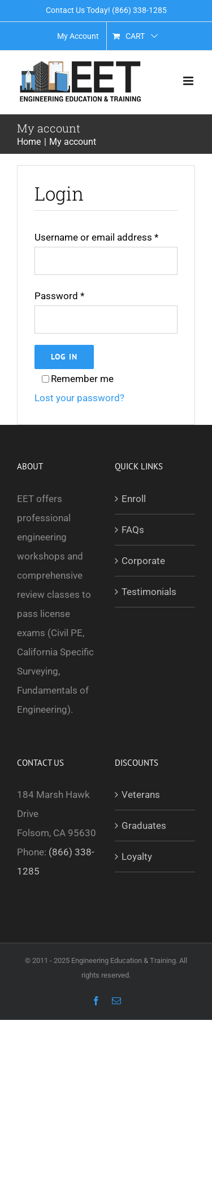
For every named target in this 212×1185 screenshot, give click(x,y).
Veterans (141, 794)
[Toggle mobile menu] (189, 81)
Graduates (144, 825)
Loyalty (137, 856)
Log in (64, 357)
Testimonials (149, 591)
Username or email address (96, 237)
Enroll (134, 498)
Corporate (143, 560)
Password (59, 295)
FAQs (133, 529)
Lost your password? (79, 397)
